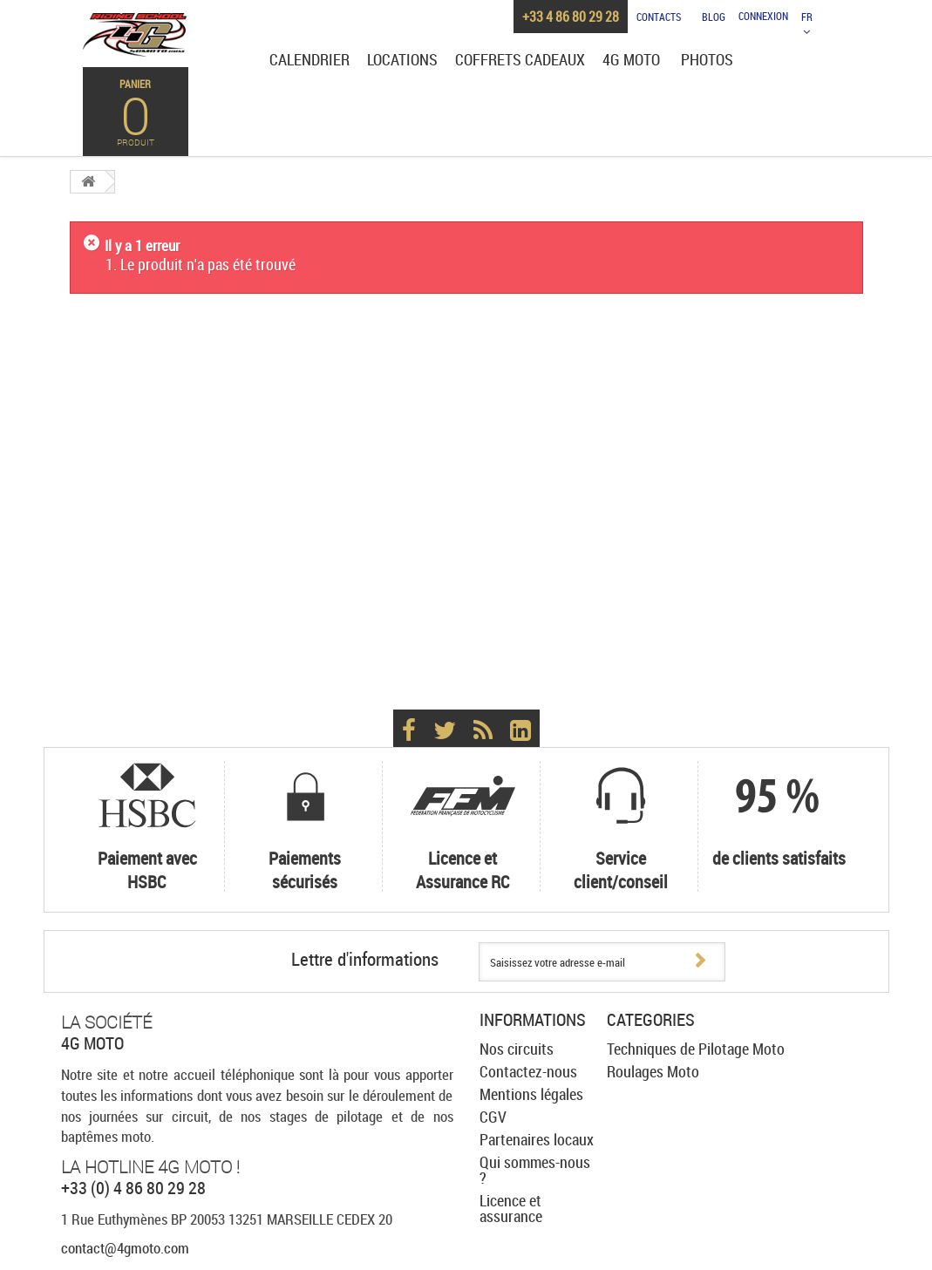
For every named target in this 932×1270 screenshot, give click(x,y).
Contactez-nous (528, 1071)
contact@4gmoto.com (125, 1248)
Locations (402, 59)
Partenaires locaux (537, 1139)
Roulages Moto (653, 1071)
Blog (713, 17)
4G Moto (631, 59)
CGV (493, 1116)
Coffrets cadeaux (520, 59)
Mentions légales (531, 1093)
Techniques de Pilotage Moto (696, 1048)
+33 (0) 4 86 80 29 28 (133, 1187)
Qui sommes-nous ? (535, 1169)
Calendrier (309, 59)
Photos (707, 59)
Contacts (658, 17)
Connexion (763, 17)
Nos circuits (517, 1048)
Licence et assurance (511, 1208)
